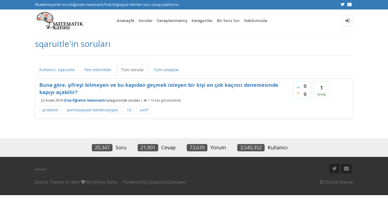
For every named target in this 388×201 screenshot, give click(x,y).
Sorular (145, 20)
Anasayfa (125, 20)
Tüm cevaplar (166, 69)
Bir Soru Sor (228, 20)
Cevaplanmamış (172, 20)
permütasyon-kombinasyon (92, 110)
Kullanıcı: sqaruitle (57, 69)
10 (129, 110)
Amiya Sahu (105, 182)
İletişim (41, 169)
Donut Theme (49, 182)
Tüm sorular (132, 69)
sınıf (144, 110)
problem (50, 110)
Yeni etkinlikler (98, 69)
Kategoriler (202, 20)
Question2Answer (167, 182)
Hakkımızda (255, 20)
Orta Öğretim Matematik (84, 100)
